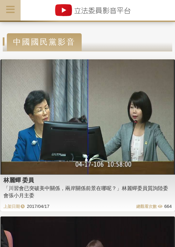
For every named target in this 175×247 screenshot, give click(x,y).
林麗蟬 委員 (18, 180)
